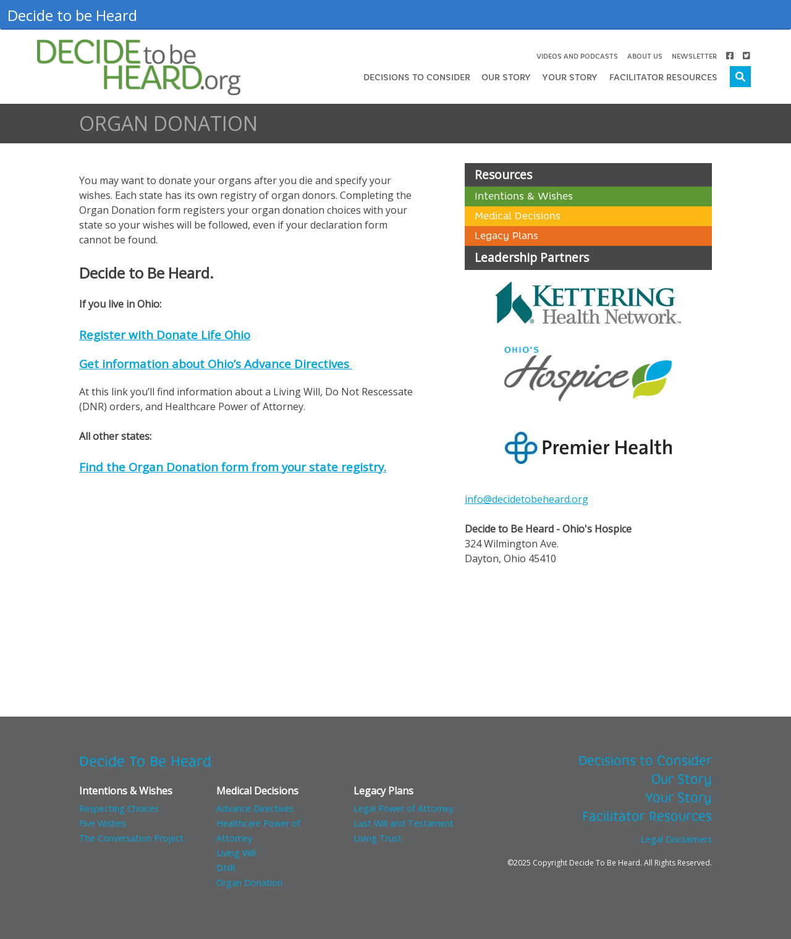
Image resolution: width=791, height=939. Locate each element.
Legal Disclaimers (676, 839)
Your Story (570, 77)
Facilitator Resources (663, 77)
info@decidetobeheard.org (526, 499)
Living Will (236, 853)
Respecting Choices (119, 808)
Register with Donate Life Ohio (164, 334)
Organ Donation (249, 882)
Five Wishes (102, 823)
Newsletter (694, 56)
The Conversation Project (131, 838)
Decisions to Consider (416, 77)
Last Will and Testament (403, 823)
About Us (644, 56)
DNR (225, 868)
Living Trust (377, 838)
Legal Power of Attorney (403, 808)
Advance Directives (255, 808)
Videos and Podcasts (577, 56)
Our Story (506, 77)
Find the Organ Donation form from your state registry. (232, 466)
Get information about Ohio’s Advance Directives (215, 363)
